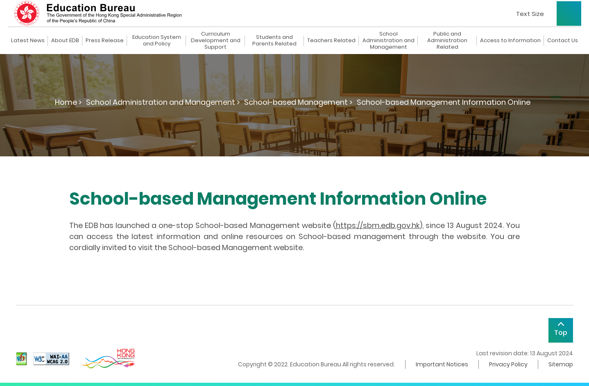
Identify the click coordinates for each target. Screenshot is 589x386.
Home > (68, 102)
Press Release (105, 40)
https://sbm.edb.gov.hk (378, 225)
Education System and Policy (156, 40)
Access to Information (510, 40)
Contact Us (562, 40)
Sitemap (560, 364)
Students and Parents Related (274, 40)
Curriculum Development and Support (215, 40)
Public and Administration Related (447, 40)
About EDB (65, 40)
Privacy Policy (508, 364)
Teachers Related (331, 40)
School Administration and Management (388, 40)
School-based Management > (298, 102)
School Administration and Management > (163, 102)
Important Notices (442, 364)
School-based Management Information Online (443, 102)
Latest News (28, 40)
